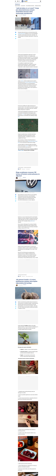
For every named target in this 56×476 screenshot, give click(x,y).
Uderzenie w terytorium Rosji (27, 167)
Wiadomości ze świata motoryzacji (22, 274)
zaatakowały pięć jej (21, 33)
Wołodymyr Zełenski (38, 5)
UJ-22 (23, 114)
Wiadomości (24, 177)
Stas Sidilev (19, 177)
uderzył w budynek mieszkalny (30, 82)
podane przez (32, 220)
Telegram (19, 150)
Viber (22, 150)
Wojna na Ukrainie (17, 5)
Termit (27, 145)
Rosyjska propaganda (20, 167)
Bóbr (19, 116)
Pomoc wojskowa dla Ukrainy (30, 5)
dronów (22, 80)
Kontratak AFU (23, 5)
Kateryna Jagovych (20, 284)
